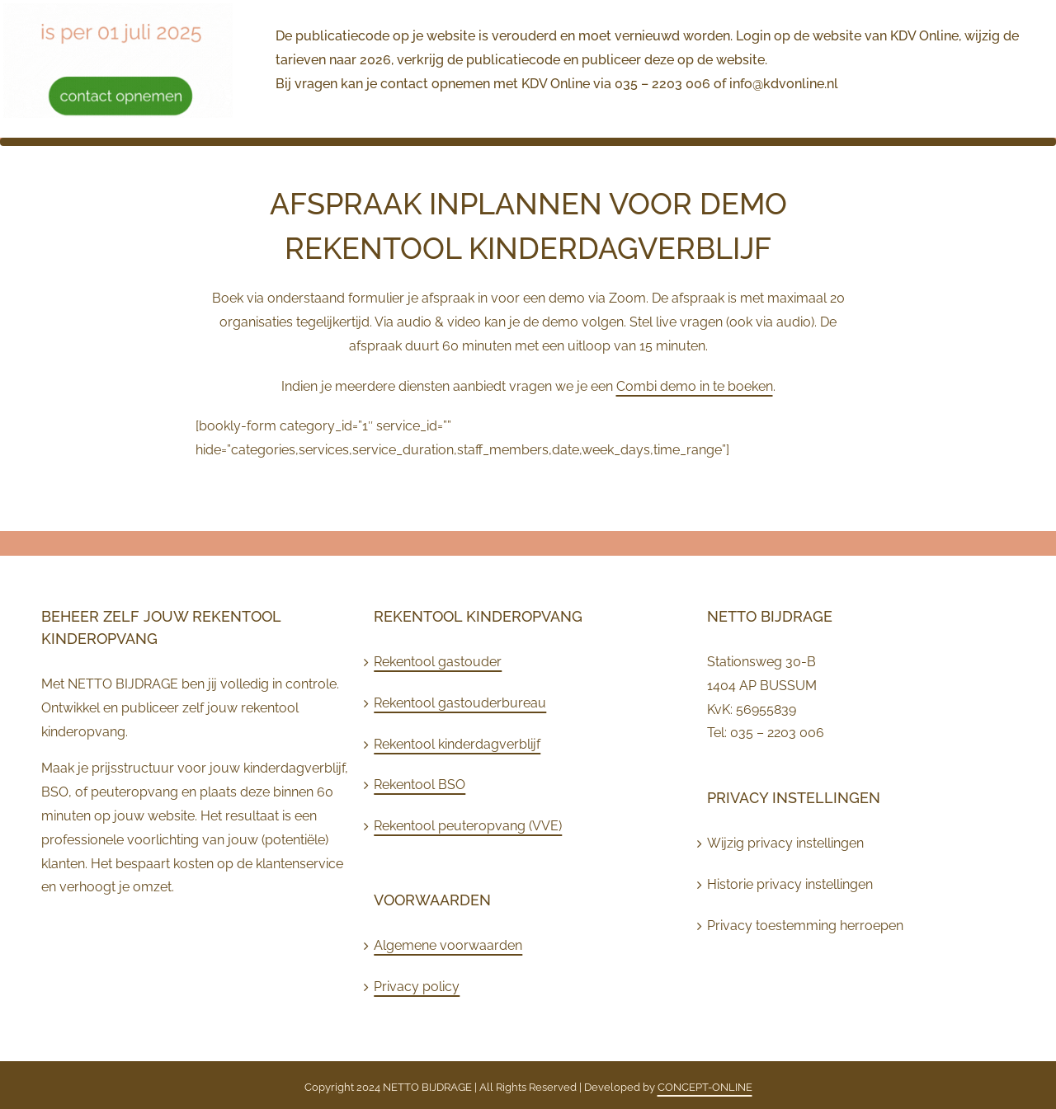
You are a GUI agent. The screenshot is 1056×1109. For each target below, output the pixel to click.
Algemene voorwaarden (448, 945)
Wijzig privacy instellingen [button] (785, 843)
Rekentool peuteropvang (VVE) (468, 826)
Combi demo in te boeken (694, 386)
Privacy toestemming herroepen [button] (805, 925)
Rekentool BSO (419, 784)
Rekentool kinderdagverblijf (457, 744)
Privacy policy (417, 986)
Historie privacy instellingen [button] (790, 884)
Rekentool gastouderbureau (460, 703)
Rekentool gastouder (438, 662)
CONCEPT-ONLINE (705, 1087)
